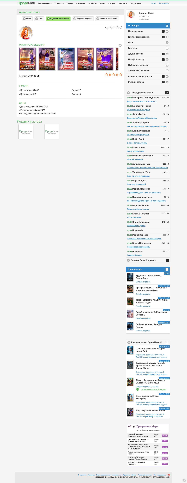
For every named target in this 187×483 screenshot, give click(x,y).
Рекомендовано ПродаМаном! (150, 343)
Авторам (91, 475)
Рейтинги (122, 3)
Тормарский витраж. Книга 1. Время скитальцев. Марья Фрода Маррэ (150, 366)
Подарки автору (146, 60)
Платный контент (145, 475)
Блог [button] (41, 19)
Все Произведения (120, 46)
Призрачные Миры (148, 428)
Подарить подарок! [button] (84, 19)
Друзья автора (146, 54)
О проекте (82, 475)
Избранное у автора (138, 66)
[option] (27, 59)
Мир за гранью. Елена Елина (150, 411)
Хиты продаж (148, 270)
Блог (130, 43)
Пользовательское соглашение (109, 475)
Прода (26, 3)
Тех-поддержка (160, 475)
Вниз (184, 480)
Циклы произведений (146, 37)
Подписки (59, 3)
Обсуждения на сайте (150, 93)
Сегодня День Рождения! (150, 260)
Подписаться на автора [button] (59, 19)
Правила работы (130, 475)
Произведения (45, 3)
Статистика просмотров (146, 77)
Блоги (102, 3)
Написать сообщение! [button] (108, 19)
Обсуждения (135, 3)
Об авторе (133, 26)
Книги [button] (28, 19)
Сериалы (80, 3)
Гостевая (132, 49)
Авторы (111, 3)
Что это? (38, 76)
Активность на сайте (138, 71)
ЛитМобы (92, 3)
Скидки (70, 3)
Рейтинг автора (146, 82)
